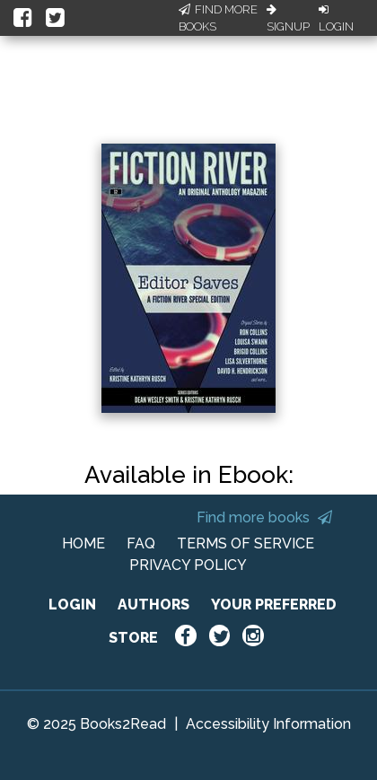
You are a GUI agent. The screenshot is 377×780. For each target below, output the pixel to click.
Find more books (264, 517)
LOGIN (72, 604)
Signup (288, 19)
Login (336, 19)
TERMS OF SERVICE (245, 543)
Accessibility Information (268, 723)
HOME (83, 543)
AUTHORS (153, 604)
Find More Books (218, 18)
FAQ (141, 543)
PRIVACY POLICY (188, 565)
